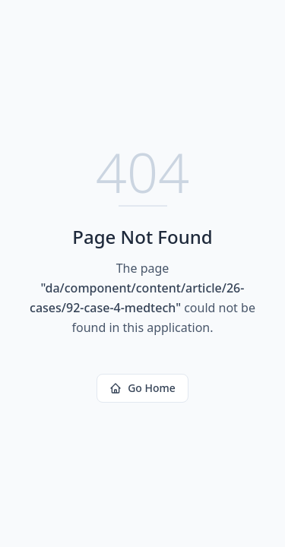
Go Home (142, 388)
